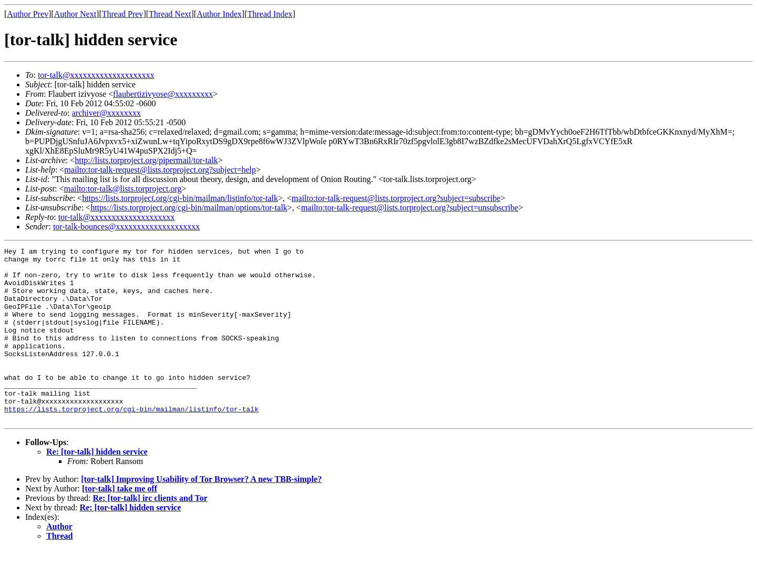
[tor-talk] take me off (119, 523)
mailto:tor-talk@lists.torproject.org (122, 188)
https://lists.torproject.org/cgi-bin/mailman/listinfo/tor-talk (180, 198)
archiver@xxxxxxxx (106, 112)
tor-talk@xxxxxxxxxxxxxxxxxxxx (96, 75)
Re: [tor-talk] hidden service (97, 486)
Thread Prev (123, 13)
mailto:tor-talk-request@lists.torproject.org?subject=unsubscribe (409, 207)
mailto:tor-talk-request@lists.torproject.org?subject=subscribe (396, 198)
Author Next (75, 13)
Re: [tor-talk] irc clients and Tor (150, 532)
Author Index (219, 13)
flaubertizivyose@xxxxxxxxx (163, 93)
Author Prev (27, 13)
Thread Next (170, 13)
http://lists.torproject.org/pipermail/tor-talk (146, 160)
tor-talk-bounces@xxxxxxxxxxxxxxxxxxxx (126, 226)
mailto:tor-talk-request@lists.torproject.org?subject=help (159, 169)
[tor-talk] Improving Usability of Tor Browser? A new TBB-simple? (201, 513)
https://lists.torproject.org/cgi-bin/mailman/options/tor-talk (188, 207)
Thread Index (270, 13)
